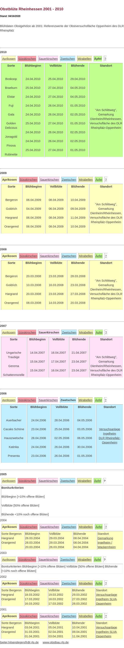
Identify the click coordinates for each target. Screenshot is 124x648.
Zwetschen (67, 58)
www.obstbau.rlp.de (56, 642)
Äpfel (98, 179)
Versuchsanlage (106, 594)
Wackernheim (107, 547)
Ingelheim (103, 599)
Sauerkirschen (48, 58)
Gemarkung (105, 538)
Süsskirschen (27, 58)
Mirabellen (84, 58)
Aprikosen (8, 58)
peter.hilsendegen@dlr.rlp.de (20, 642)
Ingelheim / (105, 542)
